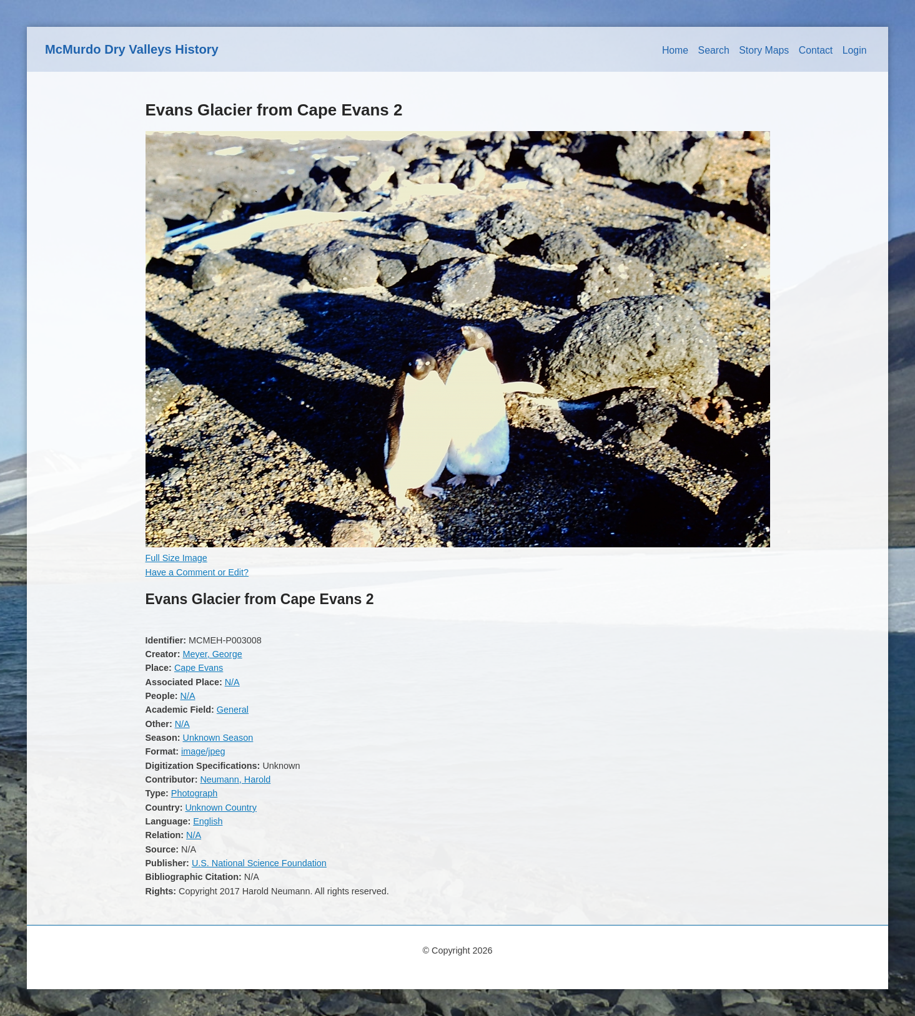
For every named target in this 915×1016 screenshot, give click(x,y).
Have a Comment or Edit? (197, 572)
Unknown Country (220, 808)
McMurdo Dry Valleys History (132, 49)
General (233, 710)
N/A (232, 682)
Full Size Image (176, 558)
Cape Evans (198, 668)
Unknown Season (217, 738)
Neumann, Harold (235, 779)
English (207, 821)
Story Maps (764, 50)
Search (714, 50)
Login (855, 50)
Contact (816, 50)
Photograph (194, 793)
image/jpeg (203, 751)
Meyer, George (212, 654)
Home (675, 50)
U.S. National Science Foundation (259, 863)
